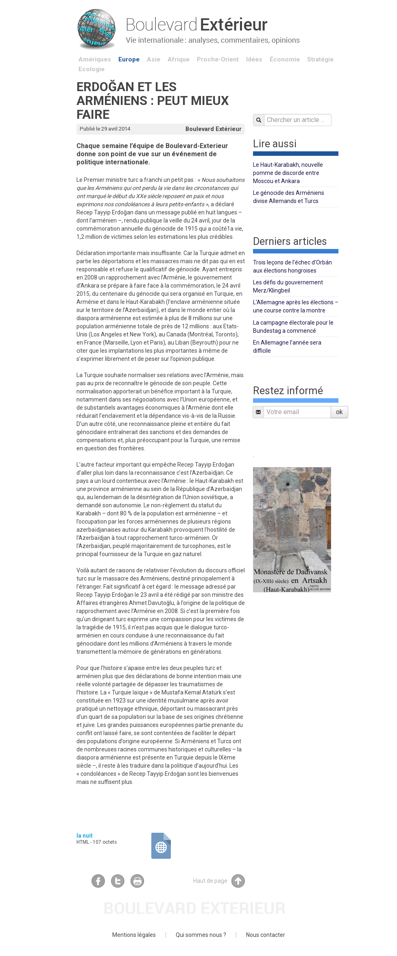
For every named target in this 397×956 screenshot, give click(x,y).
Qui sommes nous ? (201, 935)
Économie (285, 59)
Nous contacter (265, 935)
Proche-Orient (218, 59)
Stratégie (320, 59)
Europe (129, 59)
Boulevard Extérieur (213, 129)
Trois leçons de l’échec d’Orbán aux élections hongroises (292, 266)
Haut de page (219, 881)
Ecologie (92, 69)
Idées (254, 59)
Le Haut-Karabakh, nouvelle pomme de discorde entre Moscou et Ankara (288, 173)
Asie (153, 59)
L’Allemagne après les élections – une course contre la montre (295, 306)
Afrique (179, 59)
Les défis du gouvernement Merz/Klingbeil (288, 286)
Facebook (98, 881)
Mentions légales (134, 935)
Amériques (95, 59)
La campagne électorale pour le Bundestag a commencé (293, 326)
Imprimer (137, 881)
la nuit (84, 835)
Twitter (117, 881)
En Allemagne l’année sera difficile (287, 346)
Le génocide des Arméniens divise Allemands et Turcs (288, 197)
